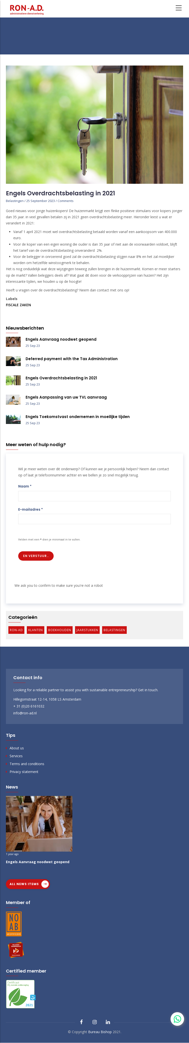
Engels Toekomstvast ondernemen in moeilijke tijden (78, 416)
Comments (66, 201)
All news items (24, 884)
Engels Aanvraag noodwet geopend (61, 339)
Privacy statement (24, 771)
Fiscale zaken (18, 305)
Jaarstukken (87, 630)
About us (17, 748)
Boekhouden (59, 630)
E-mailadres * (30, 509)
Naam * (25, 486)
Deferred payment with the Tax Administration (72, 358)
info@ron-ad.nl (25, 713)
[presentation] (52, 572)
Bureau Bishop (100, 1031)
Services (16, 756)
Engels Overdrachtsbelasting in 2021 (61, 378)
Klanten (35, 630)
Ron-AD (16, 630)
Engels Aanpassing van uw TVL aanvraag (66, 397)
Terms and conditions (27, 763)
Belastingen (15, 201)
